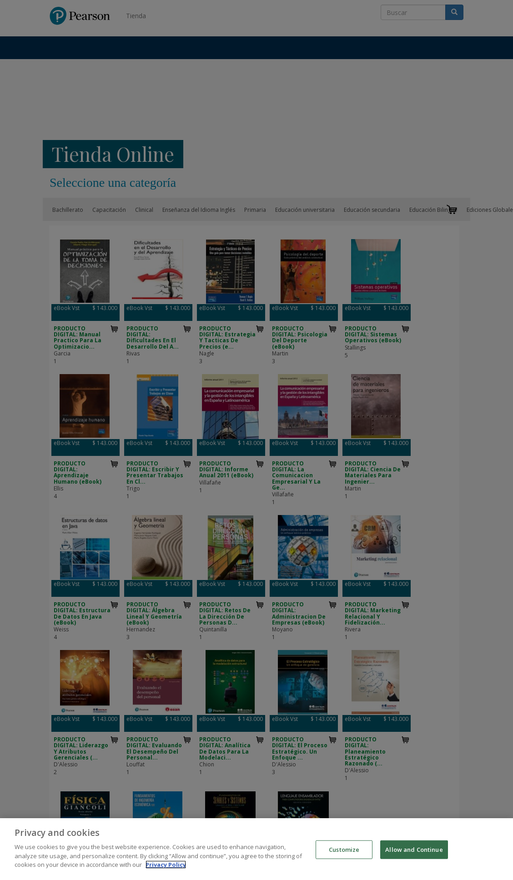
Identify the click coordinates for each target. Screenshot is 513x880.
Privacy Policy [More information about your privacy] (166, 870)
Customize (344, 855)
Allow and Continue (414, 855)
